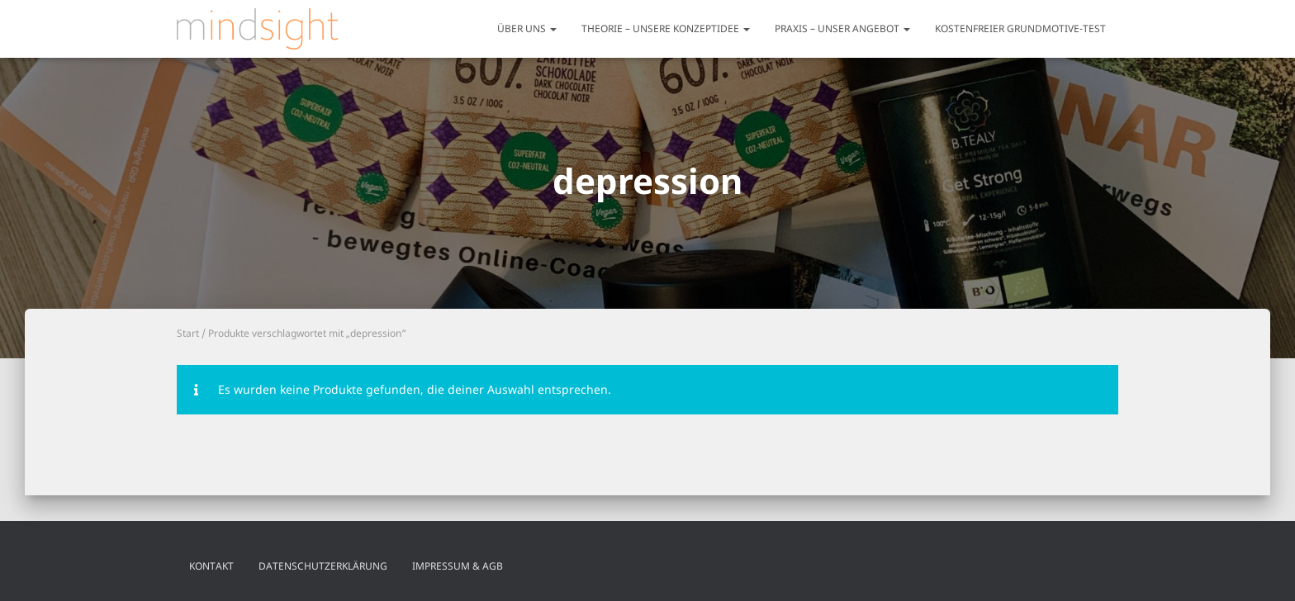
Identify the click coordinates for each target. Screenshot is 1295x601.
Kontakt (211, 566)
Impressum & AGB (457, 566)
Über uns (527, 28)
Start (188, 333)
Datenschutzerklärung (323, 566)
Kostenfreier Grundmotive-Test (1020, 28)
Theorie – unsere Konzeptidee (665, 28)
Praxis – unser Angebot (842, 28)
